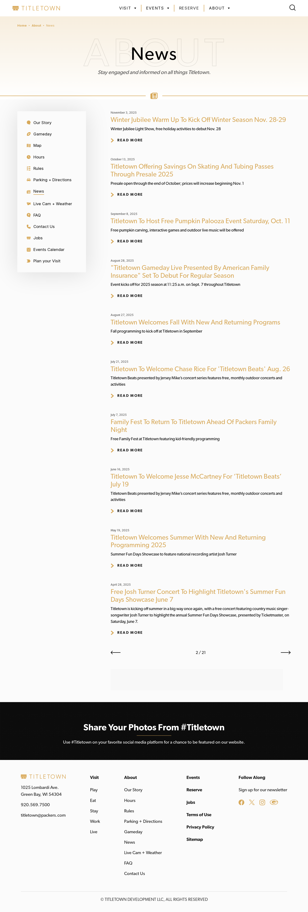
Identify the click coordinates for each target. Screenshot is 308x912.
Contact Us (134, 873)
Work (95, 821)
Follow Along (252, 777)
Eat (93, 800)
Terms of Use (198, 815)
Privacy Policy (200, 827)
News (50, 25)
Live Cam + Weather (143, 853)
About (36, 25)
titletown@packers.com (43, 815)
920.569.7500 (35, 805)
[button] (127, 8)
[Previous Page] (116, 652)
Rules (129, 811)
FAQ (128, 863)
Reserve (189, 8)
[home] (36, 8)
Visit (94, 777)
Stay (94, 811)
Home (22, 25)
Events (193, 777)
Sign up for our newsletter (263, 790)
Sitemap (194, 839)
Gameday (133, 832)
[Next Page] (286, 652)
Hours (130, 800)
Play (94, 790)
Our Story (133, 790)
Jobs (190, 802)
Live (93, 832)
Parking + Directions (143, 821)
